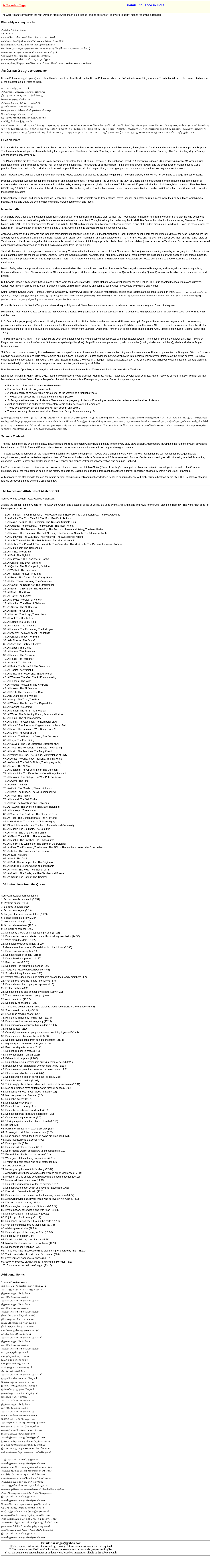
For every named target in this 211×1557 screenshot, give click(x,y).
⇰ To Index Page (14, 5)
